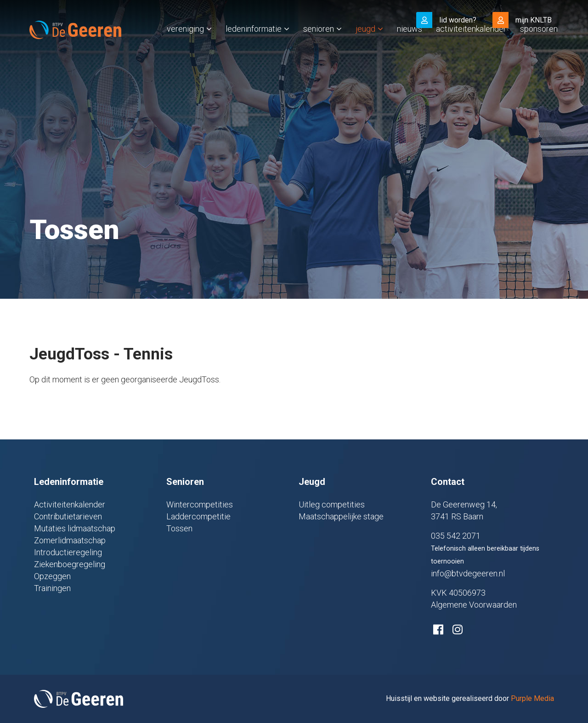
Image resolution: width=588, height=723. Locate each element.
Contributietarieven (68, 516)
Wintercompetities (199, 504)
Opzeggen (52, 576)
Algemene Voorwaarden (474, 604)
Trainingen (52, 588)
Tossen (179, 528)
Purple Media (532, 698)
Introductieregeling (68, 552)
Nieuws (409, 47)
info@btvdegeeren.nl (468, 573)
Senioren (318, 47)
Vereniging (185, 47)
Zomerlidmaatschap (70, 540)
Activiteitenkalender (471, 47)
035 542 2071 (456, 536)
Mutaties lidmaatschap (74, 528)
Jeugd (365, 47)
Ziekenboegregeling (69, 564)
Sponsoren (539, 47)
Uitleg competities (332, 504)
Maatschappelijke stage (341, 516)
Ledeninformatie (254, 47)
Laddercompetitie (198, 516)
